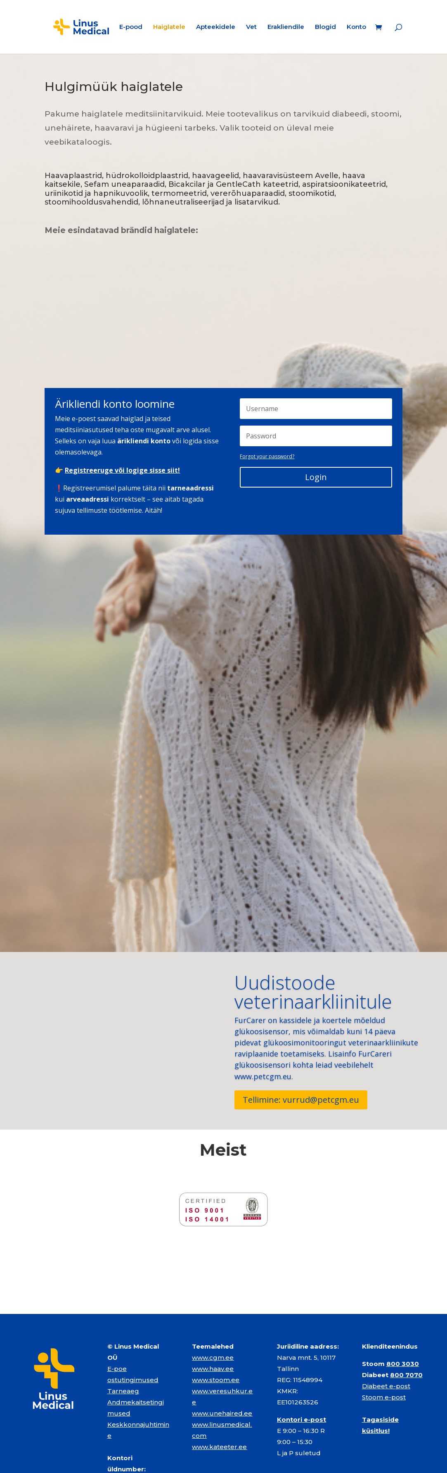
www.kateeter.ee (219, 1393)
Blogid (325, 27)
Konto (356, 27)
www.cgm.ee (213, 1304)
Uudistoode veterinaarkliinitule (313, 991)
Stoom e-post (384, 1344)
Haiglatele (169, 27)
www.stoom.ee (215, 1326)
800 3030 (402, 1310)
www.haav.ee (213, 1315)
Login (316, 477)
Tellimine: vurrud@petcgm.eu (301, 1099)
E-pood (130, 27)
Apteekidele (215, 27)
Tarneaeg (123, 1338)
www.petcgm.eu (262, 1076)
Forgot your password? (267, 456)
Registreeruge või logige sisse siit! (122, 470)
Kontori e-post (301, 1366)
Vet (251, 27)
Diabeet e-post (386, 1333)
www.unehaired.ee (222, 1360)
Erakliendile (285, 27)
